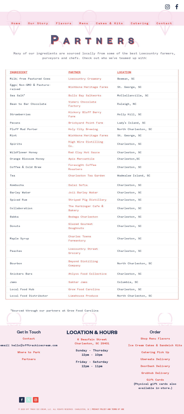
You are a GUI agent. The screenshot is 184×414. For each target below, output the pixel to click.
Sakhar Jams (77, 282)
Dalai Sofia (77, 185)
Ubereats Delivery (155, 359)
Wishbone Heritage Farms (88, 87)
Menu (83, 23)
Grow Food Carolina (84, 289)
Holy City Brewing (83, 129)
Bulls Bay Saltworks (84, 95)
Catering (140, 23)
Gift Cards (155, 380)
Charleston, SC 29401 (92, 343)
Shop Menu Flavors (155, 338)
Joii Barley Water (83, 192)
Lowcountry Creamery (84, 78)
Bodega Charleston (83, 216)
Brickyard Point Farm (85, 123)
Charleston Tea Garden (86, 175)
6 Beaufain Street (92, 339)
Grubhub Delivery (155, 373)
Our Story (38, 23)
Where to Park (28, 352)
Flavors (64, 23)
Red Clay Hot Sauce (84, 152)
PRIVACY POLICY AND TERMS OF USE (108, 409)
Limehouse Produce (83, 296)
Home (15, 23)
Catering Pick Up (155, 352)
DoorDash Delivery (155, 366)
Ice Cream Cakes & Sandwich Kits (155, 345)
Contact (164, 23)
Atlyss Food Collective (87, 274)
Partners (29, 359)
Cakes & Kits (109, 23)
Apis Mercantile (81, 159)
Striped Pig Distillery (87, 200)
